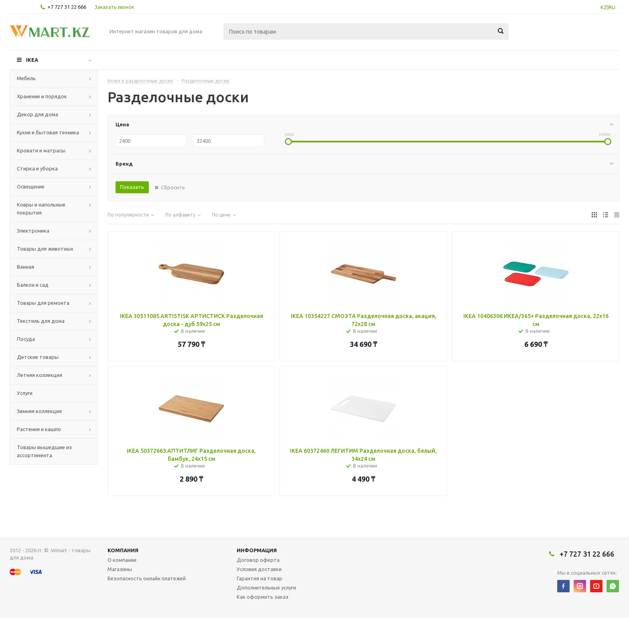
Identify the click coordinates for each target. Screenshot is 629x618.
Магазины (120, 569)
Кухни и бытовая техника (48, 132)
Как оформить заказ (262, 597)
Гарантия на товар (259, 578)
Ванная (25, 266)
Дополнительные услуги (266, 587)
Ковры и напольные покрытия (41, 208)
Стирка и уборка (37, 168)
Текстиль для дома (41, 321)
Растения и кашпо (39, 429)
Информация (257, 550)
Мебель (26, 78)
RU (612, 7)
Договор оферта (258, 560)
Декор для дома (37, 114)
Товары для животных (45, 248)
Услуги (24, 393)
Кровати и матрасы (41, 150)
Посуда (26, 339)
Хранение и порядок (42, 96)
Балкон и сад (33, 285)
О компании (122, 560)
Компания (123, 550)
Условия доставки (259, 569)
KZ (604, 7)
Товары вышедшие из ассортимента (44, 451)
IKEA (32, 60)
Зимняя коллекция (39, 411)
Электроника (33, 230)
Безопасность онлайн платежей (147, 578)
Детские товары (38, 357)
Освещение (31, 186)
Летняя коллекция (39, 375)
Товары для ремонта (43, 303)
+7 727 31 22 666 (66, 7)
